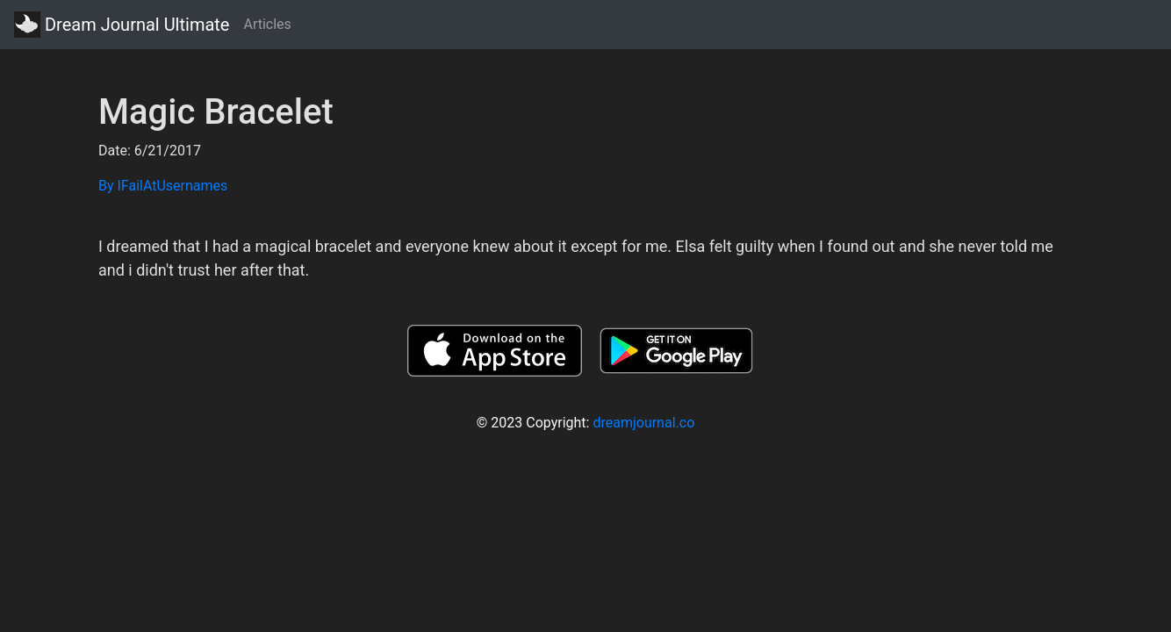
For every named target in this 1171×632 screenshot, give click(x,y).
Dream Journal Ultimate (121, 24)
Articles (267, 24)
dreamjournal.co (643, 422)
